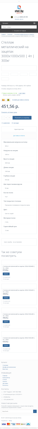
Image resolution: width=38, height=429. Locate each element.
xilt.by (10, 420)
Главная (3, 34)
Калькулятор (6, 377)
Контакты (5, 385)
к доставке (22, 93)
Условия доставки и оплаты (20, 100)
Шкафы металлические (9, 367)
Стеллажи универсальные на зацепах (24, 34)
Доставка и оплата (19, 135)
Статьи (5, 379)
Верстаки (5, 369)
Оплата (5, 381)
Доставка (5, 383)
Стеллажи (9, 34)
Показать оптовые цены (9, 112)
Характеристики (19, 129)
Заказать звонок (19, 19)
